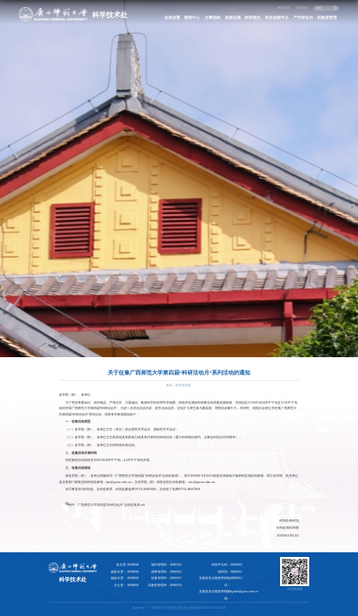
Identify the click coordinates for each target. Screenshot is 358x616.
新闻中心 (192, 17)
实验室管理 (327, 17)
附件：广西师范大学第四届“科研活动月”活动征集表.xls (106, 505)
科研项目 (252, 17)
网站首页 (284, 7)
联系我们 (302, 7)
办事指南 (212, 17)
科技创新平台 (277, 17)
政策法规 (233, 17)
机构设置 (172, 17)
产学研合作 (303, 17)
